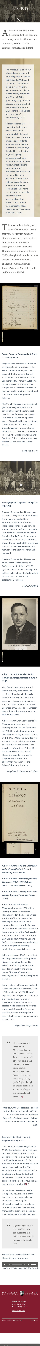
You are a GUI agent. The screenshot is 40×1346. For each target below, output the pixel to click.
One (36, 1320)
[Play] (5, 1264)
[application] (20, 1264)
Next (36, 849)
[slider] (17, 1264)
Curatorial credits (18, 1311)
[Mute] (29, 1264)
